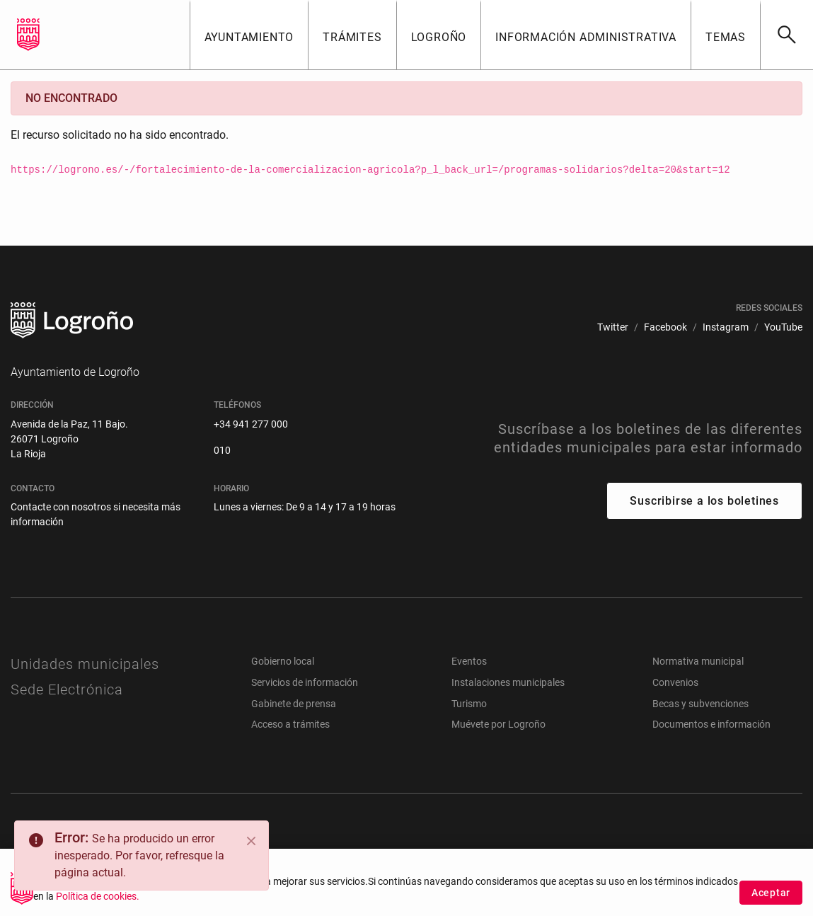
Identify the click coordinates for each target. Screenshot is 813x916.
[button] (249, 34)
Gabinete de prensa (293, 703)
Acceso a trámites (290, 724)
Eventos (469, 661)
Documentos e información (711, 724)
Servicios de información (304, 682)
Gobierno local (282, 661)
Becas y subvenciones (700, 703)
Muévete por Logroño (498, 724)
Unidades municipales (85, 663)
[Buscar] (786, 34)
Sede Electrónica (67, 689)
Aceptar (770, 896)
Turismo (469, 703)
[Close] (251, 841)
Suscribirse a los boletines (704, 501)
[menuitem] (612, 327)
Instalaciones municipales (508, 682)
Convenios (675, 682)
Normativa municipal (698, 661)
